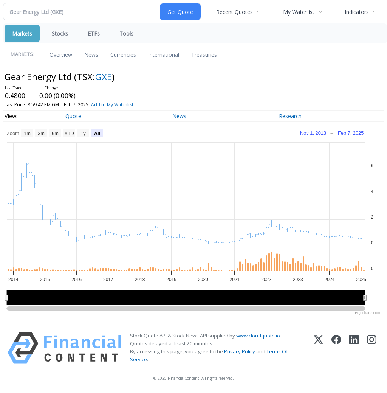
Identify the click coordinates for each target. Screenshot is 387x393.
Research (290, 116)
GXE (103, 76)
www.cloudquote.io (258, 335)
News (91, 54)
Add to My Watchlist (125, 104)
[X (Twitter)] (318, 348)
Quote (73, 116)
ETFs (94, 33)
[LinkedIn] (354, 348)
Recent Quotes (234, 12)
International (163, 54)
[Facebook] (336, 348)
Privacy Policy (239, 351)
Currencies (123, 54)
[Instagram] (371, 348)
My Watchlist (298, 12)
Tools (126, 33)
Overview (61, 54)
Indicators (357, 12)
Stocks (60, 33)
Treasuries (204, 54)
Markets (22, 33)
